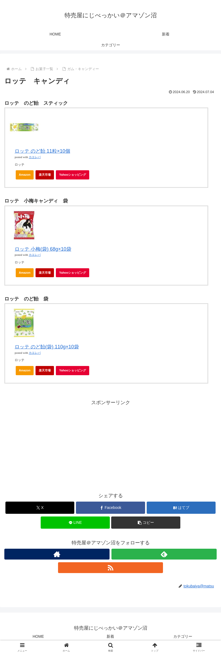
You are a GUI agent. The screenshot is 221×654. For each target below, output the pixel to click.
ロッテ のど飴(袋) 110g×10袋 (47, 346)
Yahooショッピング (74, 176)
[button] (145, 522)
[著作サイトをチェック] (57, 554)
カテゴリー (182, 636)
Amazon (25, 174)
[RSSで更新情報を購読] (110, 567)
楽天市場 (45, 174)
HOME (38, 636)
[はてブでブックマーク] (181, 508)
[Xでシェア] (39, 508)
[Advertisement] (110, 445)
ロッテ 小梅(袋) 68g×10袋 (43, 249)
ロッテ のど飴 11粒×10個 (42, 151)
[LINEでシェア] (75, 522)
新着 (110, 636)
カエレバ (35, 157)
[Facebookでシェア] (110, 508)
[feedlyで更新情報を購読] (164, 554)
